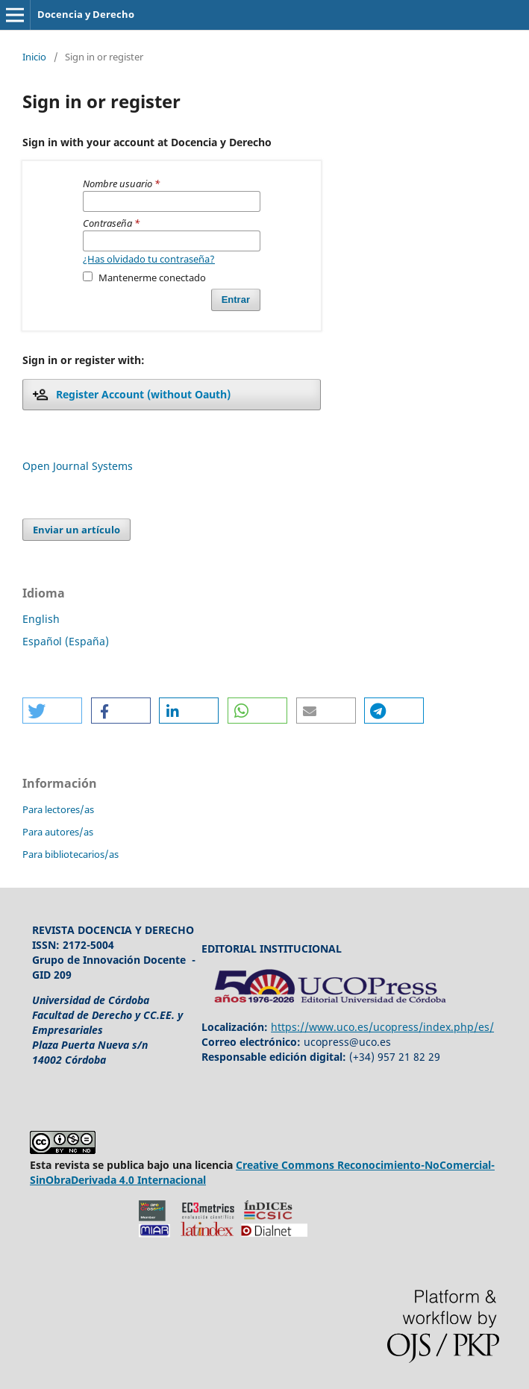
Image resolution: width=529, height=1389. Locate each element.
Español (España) (65, 641)
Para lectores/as (58, 809)
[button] (52, 710)
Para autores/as (57, 831)
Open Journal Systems (77, 466)
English (41, 619)
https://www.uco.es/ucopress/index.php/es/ (382, 1027)
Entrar (236, 299)
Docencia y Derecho (85, 14)
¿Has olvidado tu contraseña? (149, 259)
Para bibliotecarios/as (70, 854)
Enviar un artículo (76, 529)
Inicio (34, 56)
